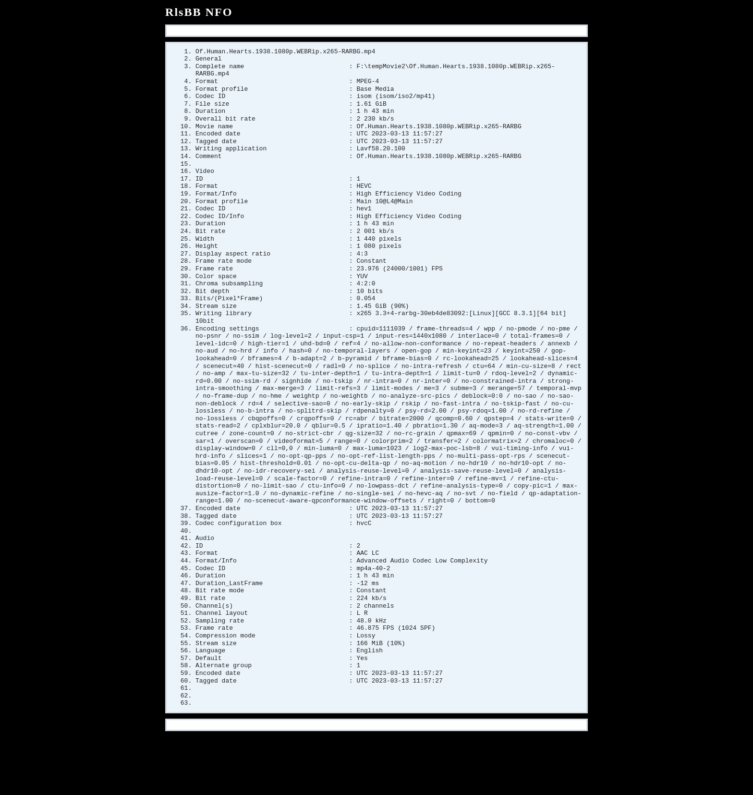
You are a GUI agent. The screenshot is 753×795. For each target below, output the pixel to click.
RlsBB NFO (199, 12)
